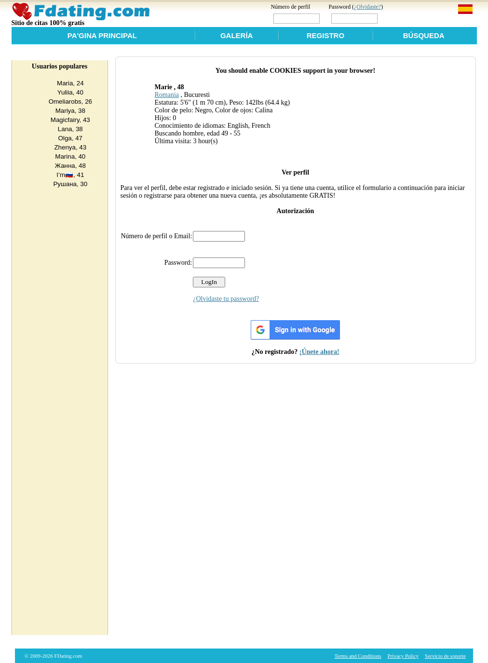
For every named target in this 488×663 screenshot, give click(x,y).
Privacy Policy (403, 656)
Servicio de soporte (445, 656)
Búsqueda (424, 35)
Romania (166, 94)
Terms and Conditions (358, 656)
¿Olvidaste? (367, 6)
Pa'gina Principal (102, 35)
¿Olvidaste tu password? (226, 298)
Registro (325, 35)
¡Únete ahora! (319, 351)
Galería (236, 35)
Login (399, 18)
